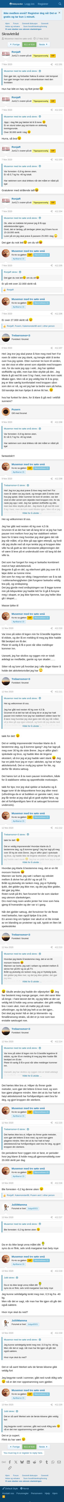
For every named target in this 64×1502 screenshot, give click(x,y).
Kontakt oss (8, 1493)
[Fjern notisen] (59, 13)
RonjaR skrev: (11, 272)
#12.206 (58, 314)
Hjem (55, 1493)
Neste (43, 44)
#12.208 (58, 422)
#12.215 (58, 1123)
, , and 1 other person (31, 326)
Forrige (14, 44)
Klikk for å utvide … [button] (32, 513)
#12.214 (58, 1041)
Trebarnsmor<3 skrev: (15, 485)
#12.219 (58, 1333)
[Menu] (5, 4)
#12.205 (58, 265)
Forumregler (22, 1493)
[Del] (51, 64)
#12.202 (58, 110)
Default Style (10, 1488)
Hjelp (47, 1493)
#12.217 (58, 1217)
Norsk (24, 1488)
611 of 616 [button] (29, 44)
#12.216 (58, 1183)
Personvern (36, 1493)
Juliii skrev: (9, 1277)
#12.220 (58, 1404)
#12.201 (58, 64)
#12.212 (58, 828)
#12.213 (58, 947)
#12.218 (58, 1271)
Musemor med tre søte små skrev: (21, 71)
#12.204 (58, 211)
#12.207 (58, 348)
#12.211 (58, 692)
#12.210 (58, 628)
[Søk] (60, 4)
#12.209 (58, 479)
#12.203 (58, 159)
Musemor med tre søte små (18, 38)
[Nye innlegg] (53, 4)
